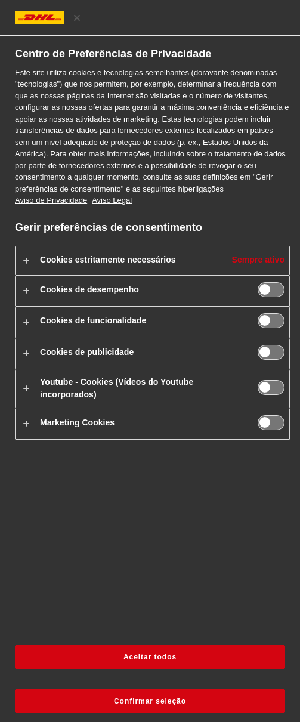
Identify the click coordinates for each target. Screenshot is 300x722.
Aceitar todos (150, 657)
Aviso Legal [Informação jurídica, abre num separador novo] (112, 200)
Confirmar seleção (150, 701)
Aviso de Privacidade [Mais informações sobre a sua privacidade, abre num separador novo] (51, 200)
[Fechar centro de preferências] (77, 18)
